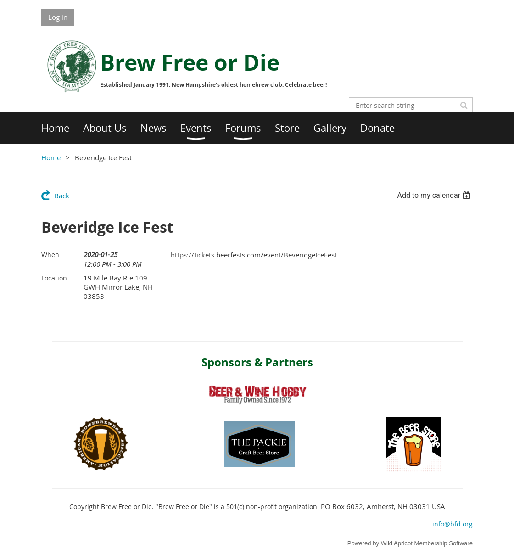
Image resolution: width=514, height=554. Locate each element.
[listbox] (435, 195)
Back (61, 195)
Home (51, 157)
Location (54, 278)
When (50, 254)
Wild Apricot (397, 543)
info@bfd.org (452, 524)
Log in (57, 17)
